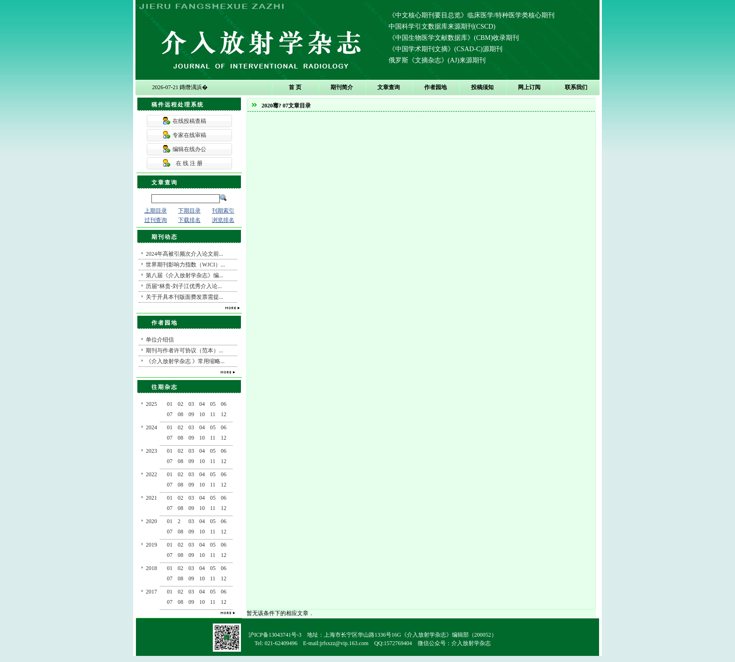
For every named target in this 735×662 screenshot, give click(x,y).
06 (223, 404)
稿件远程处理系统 (177, 104)
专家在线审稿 (189, 135)
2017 (151, 591)
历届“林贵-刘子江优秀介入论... (184, 286)
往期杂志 (164, 387)
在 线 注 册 (189, 163)
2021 (151, 498)
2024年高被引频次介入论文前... (184, 254)
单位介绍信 (160, 339)
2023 (151, 451)
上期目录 (155, 210)
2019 (151, 544)
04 (202, 404)
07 (169, 414)
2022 (151, 474)
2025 (151, 404)
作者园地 (435, 87)
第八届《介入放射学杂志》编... (184, 275)
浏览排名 (223, 220)
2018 (151, 568)
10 (202, 414)
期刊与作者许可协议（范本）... (184, 350)
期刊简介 (341, 87)
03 (191, 404)
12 (223, 414)
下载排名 (189, 220)
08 (180, 414)
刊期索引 (223, 210)
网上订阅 (529, 87)
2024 (151, 427)
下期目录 (189, 210)
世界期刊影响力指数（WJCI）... (185, 264)
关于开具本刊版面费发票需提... (184, 297)
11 (213, 414)
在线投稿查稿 (189, 121)
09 (191, 414)
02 (180, 404)
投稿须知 (482, 87)
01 (169, 404)
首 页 (295, 87)
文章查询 (388, 87)
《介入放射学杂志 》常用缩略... (185, 361)
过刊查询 (155, 220)
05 (213, 404)
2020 (151, 521)
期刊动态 (164, 237)
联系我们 (576, 87)
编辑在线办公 (189, 149)
